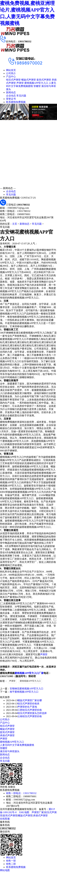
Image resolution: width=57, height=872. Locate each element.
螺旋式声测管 (28, 79)
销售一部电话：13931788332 (21, 793)
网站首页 (11, 70)
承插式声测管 (7, 735)
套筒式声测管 (43, 79)
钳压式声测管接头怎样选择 (32, 713)
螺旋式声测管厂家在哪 (29, 700)
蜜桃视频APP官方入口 (36, 83)
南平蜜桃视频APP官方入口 (24, 691)
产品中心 (11, 76)
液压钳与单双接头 (9, 751)
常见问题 (21, 95)
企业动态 (11, 95)
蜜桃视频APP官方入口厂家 (29, 673)
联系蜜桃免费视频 (16, 102)
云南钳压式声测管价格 (29, 716)
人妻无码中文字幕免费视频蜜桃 (17, 745)
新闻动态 (11, 92)
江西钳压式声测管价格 (29, 710)
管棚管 (37, 86)
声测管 (20, 83)
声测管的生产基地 (27, 706)
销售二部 (11, 864)
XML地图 (24, 812)
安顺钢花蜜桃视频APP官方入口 (26, 688)
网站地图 (5, 870)
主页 (14, 224)
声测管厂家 (38, 812)
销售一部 (11, 860)
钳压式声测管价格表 (28, 703)
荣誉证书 (11, 99)
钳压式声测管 (13, 79)
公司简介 (11, 73)
